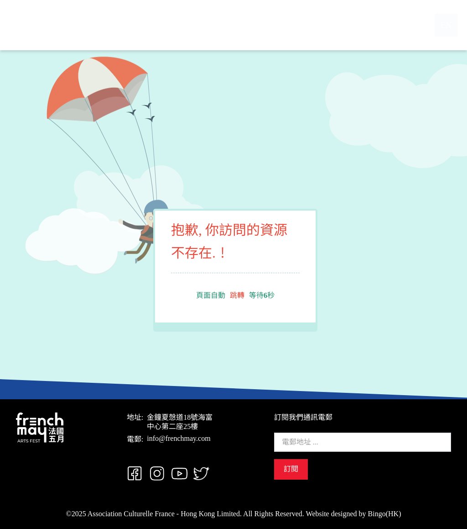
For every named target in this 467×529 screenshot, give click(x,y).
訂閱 (291, 469)
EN (438, 25)
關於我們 (202, 25)
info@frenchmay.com (178, 438)
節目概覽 (245, 25)
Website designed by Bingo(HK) (353, 514)
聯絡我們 (333, 25)
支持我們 (289, 25)
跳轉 (237, 295)
